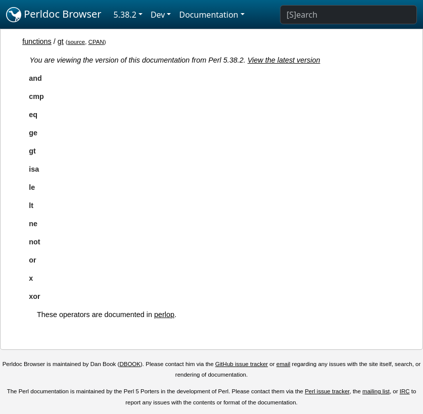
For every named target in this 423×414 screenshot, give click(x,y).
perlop (164, 314)
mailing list (376, 391)
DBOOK (129, 364)
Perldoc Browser (54, 14)
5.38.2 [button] (125, 14)
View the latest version (284, 60)
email (283, 364)
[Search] (348, 14)
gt (61, 41)
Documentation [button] (208, 14)
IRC (405, 391)
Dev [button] (158, 14)
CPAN (96, 42)
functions (37, 41)
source (76, 42)
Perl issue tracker (327, 391)
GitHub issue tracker (241, 364)
